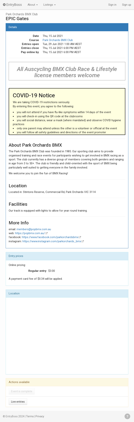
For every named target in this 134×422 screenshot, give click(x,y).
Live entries (18, 401)
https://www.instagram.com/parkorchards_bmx (51, 241)
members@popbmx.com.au (34, 229)
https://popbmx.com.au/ (30, 233)
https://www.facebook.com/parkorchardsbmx (50, 237)
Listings (49, 4)
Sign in (112, 4)
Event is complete (21, 391)
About (33, 4)
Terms (30, 416)
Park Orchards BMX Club (22, 14)
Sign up (126, 4)
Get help (127, 416)
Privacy (39, 416)
